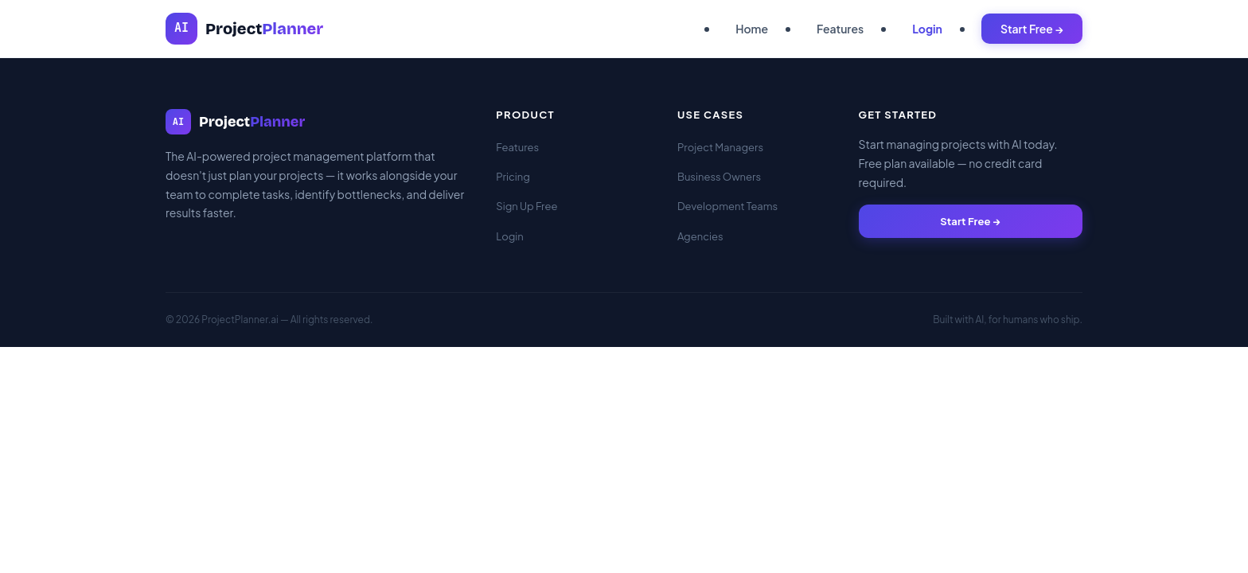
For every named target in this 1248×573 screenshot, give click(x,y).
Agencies (700, 236)
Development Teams (727, 206)
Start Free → (1031, 28)
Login (927, 28)
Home (751, 28)
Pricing (513, 176)
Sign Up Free (526, 206)
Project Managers (720, 147)
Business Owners (719, 176)
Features (840, 28)
